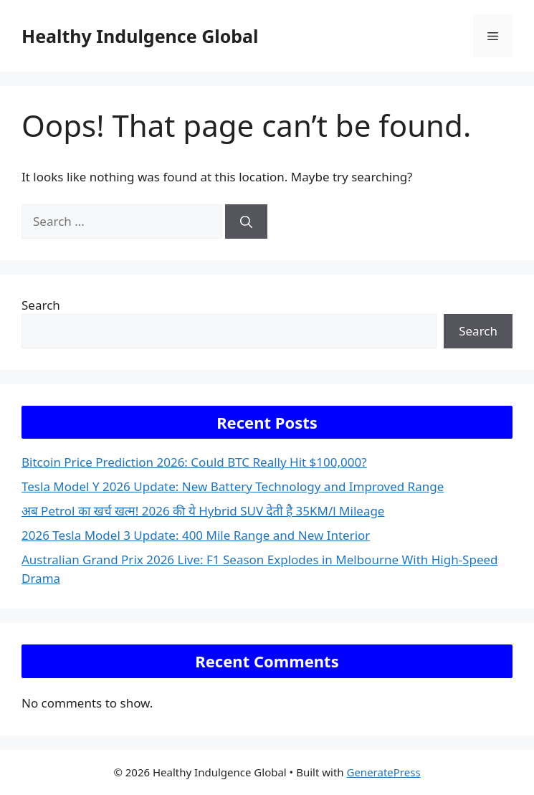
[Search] (246, 221)
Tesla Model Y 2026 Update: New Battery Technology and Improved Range (233, 486)
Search (41, 305)
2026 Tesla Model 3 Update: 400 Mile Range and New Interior (196, 535)
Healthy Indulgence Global (140, 36)
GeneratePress (383, 772)
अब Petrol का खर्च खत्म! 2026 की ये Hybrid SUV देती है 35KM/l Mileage (203, 511)
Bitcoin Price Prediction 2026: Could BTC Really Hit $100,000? (194, 462)
